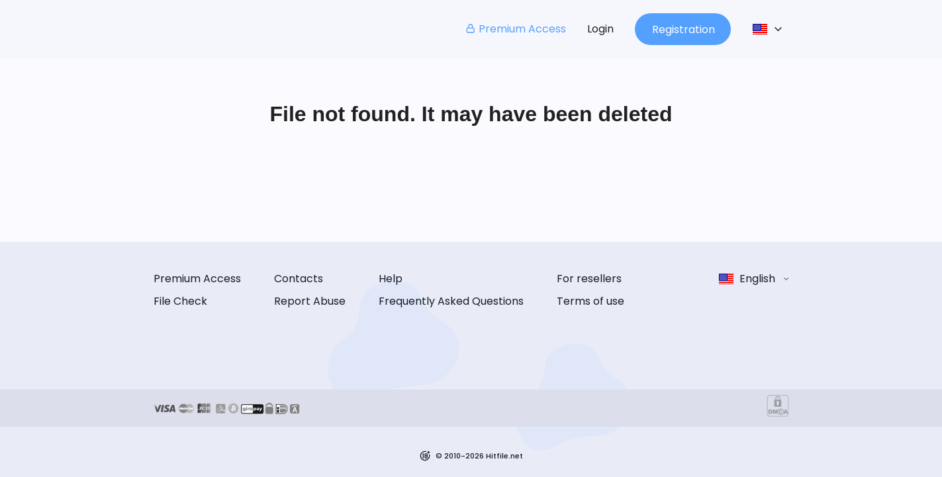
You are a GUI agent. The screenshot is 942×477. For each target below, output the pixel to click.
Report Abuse (310, 301)
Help (390, 278)
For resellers (589, 278)
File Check (180, 301)
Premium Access (515, 28)
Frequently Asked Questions (451, 301)
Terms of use (590, 301)
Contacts (298, 278)
